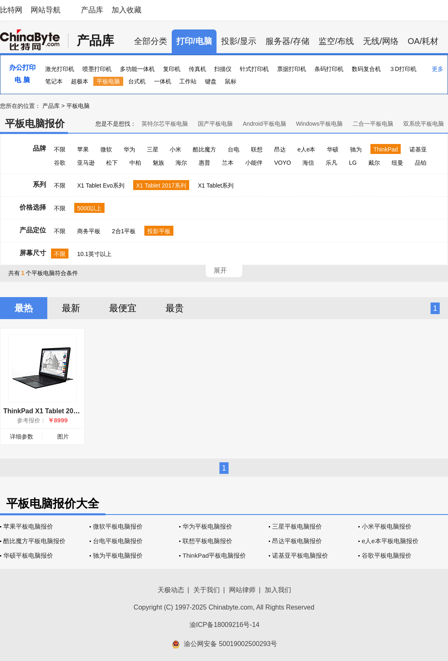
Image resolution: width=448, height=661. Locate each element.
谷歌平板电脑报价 (386, 555)
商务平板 (88, 231)
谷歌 (60, 162)
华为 (129, 149)
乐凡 (331, 162)
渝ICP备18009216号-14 (225, 624)
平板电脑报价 (35, 123)
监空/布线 (336, 41)
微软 (106, 149)
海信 (308, 162)
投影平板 (158, 231)
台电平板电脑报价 (118, 540)
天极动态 (171, 589)
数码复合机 (366, 69)
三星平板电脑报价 (297, 526)
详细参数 (21, 436)
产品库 (92, 10)
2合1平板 (124, 231)
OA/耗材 (423, 41)
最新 (71, 308)
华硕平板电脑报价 (28, 555)
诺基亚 (418, 149)
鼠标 (230, 81)
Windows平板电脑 (319, 123)
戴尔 (374, 162)
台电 (233, 149)
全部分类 (150, 41)
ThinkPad (385, 149)
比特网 (11, 10)
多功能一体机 (137, 69)
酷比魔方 (204, 149)
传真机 (197, 69)
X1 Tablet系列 (216, 185)
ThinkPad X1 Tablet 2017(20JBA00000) (63, 411)
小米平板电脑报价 (386, 526)
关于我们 (206, 589)
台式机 (137, 81)
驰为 (356, 149)
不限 (60, 149)
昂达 (280, 149)
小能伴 (254, 162)
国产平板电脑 (215, 123)
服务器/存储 (287, 41)
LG (353, 162)
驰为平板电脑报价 (118, 555)
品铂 (420, 162)
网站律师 (242, 589)
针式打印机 (254, 69)
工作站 (188, 81)
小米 (175, 149)
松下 (112, 162)
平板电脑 (108, 81)
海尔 (181, 162)
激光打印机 (59, 69)
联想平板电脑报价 (207, 540)
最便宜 (122, 308)
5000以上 (89, 208)
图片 (63, 436)
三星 (152, 149)
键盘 (211, 81)
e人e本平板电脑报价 (390, 540)
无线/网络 (381, 41)
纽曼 (397, 162)
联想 (257, 149)
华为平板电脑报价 (207, 526)
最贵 (175, 308)
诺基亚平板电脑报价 (300, 555)
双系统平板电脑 (423, 123)
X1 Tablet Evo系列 (100, 185)
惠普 (204, 162)
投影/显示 (239, 41)
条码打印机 (328, 69)
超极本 (79, 81)
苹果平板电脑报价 (28, 526)
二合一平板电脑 (373, 123)
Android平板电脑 (264, 123)
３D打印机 (402, 69)
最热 (24, 308)
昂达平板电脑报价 (297, 540)
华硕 (332, 149)
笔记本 (54, 81)
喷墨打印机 (97, 69)
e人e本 (306, 149)
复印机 (171, 69)
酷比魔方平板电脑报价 (34, 540)
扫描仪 (222, 69)
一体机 (162, 81)
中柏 (135, 162)
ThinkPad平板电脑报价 (214, 555)
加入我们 (278, 589)
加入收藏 (126, 10)
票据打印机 (291, 69)
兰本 (228, 162)
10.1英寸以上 (94, 254)
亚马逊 (86, 162)
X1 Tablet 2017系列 (161, 185)
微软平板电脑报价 (118, 526)
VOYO (282, 162)
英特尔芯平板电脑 (164, 123)
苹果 (83, 149)
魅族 (158, 162)
